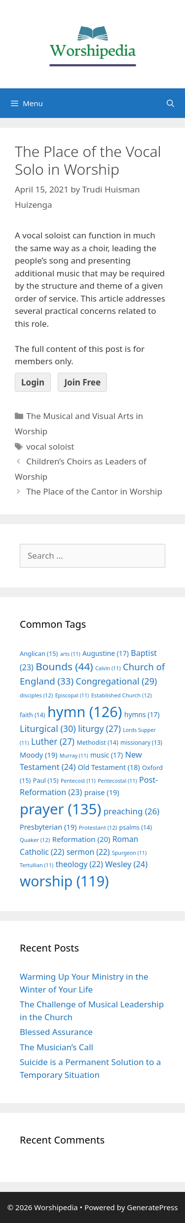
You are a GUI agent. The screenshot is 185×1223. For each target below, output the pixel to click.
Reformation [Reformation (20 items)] (81, 839)
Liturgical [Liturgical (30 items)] (48, 728)
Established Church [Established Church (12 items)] (121, 695)
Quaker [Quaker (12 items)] (35, 839)
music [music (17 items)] (106, 755)
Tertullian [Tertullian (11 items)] (36, 865)
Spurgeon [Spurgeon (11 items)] (129, 852)
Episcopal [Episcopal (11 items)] (72, 695)
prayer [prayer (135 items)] (60, 809)
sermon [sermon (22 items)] (88, 851)
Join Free (82, 382)
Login (32, 382)
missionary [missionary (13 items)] (141, 742)
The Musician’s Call (56, 1047)
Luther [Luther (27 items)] (52, 741)
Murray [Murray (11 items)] (74, 755)
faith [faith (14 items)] (32, 715)
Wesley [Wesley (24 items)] (126, 864)
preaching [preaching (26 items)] (132, 811)
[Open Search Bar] (170, 103)
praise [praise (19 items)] (101, 792)
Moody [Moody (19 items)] (38, 755)
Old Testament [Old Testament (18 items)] (109, 767)
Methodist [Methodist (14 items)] (97, 742)
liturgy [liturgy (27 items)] (99, 728)
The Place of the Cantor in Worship (94, 491)
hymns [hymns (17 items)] (142, 714)
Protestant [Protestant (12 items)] (98, 827)
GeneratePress (152, 1207)
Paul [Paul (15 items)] (46, 780)
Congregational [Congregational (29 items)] (116, 681)
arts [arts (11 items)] (70, 653)
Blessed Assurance (56, 1031)
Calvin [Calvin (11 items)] (108, 668)
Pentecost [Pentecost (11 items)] (78, 780)
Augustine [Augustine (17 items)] (105, 653)
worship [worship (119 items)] (64, 881)
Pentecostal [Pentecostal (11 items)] (117, 780)
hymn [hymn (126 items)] (84, 711)
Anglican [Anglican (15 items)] (39, 653)
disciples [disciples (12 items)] (36, 695)
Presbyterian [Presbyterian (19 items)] (48, 827)
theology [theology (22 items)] (79, 864)
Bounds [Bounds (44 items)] (64, 666)
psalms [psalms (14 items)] (135, 827)
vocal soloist (50, 446)
